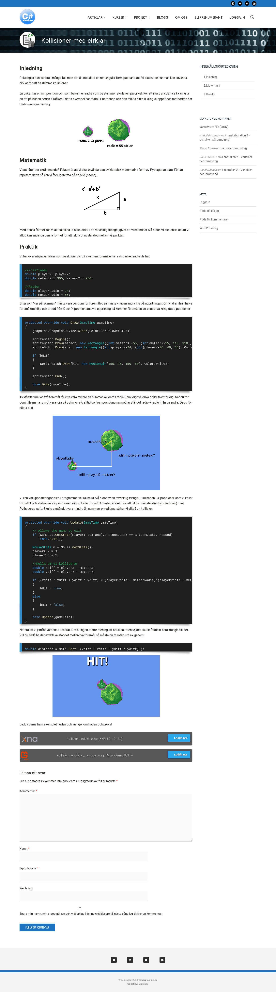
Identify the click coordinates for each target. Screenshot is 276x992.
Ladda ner (178, 738)
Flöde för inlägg (209, 210)
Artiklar (95, 17)
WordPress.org (209, 228)
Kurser (118, 17)
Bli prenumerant (208, 17)
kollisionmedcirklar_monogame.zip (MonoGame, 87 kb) (95, 755)
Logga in (237, 17)
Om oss (181, 17)
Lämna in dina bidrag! (234, 148)
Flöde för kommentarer (214, 219)
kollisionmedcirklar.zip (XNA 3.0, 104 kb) (94, 739)
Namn (24, 848)
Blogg (162, 17)
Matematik (213, 85)
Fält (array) (221, 126)
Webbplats (26, 888)
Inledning (212, 76)
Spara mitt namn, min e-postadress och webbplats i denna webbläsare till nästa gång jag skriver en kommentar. (91, 913)
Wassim (204, 126)
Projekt (140, 17)
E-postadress (29, 868)
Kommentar (28, 791)
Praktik (210, 94)
